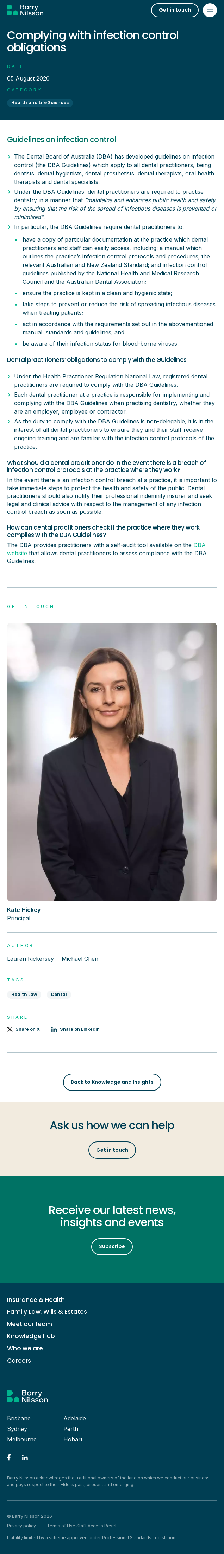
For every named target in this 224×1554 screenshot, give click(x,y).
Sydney (17, 1428)
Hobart (72, 1439)
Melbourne (22, 1439)
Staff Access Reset (96, 1525)
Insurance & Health (36, 1300)
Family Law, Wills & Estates (47, 1312)
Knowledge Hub (31, 1336)
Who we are (25, 1348)
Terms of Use (61, 1525)
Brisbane (19, 1418)
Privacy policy (21, 1525)
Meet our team (29, 1324)
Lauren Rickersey (30, 958)
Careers (19, 1361)
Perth (70, 1428)
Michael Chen (80, 958)
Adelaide (74, 1418)
